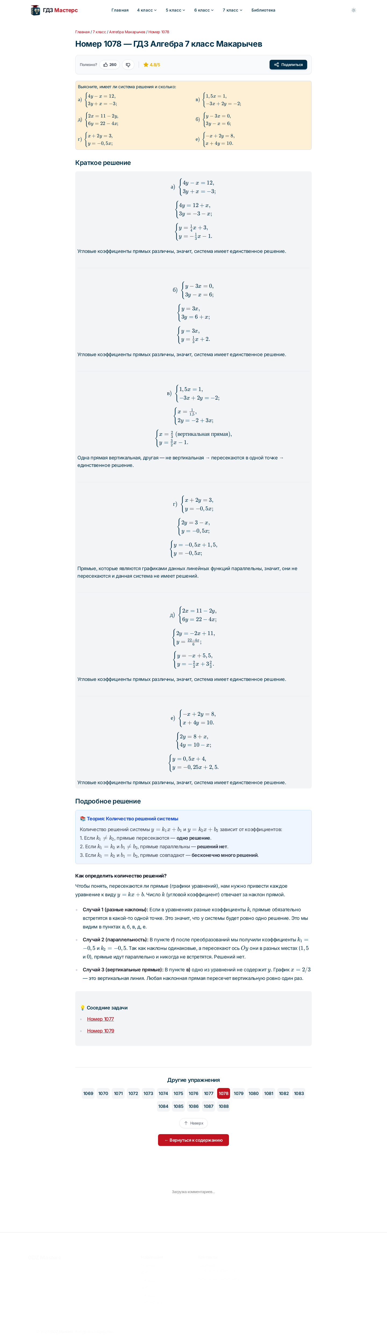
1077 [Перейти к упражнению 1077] (208, 1093)
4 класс (147, 10)
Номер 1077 (100, 1019)
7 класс (233, 10)
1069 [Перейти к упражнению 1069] (88, 1093)
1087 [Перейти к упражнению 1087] (208, 1106)
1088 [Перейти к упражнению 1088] (223, 1106)
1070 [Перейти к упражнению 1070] (103, 1093)
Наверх (193, 1123)
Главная (120, 10)
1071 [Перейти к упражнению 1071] (118, 1093)
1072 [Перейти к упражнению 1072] (133, 1093)
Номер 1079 (100, 1031)
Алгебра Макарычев (127, 31)
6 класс (204, 10)
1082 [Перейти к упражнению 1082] (284, 1093)
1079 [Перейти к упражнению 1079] (238, 1093)
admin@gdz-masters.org (219, 1275)
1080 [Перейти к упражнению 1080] (254, 1093)
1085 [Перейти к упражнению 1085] (178, 1106)
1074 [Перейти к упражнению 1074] (163, 1093)
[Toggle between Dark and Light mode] (353, 10)
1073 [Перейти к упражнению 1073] (148, 1093)
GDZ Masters (44, 1254)
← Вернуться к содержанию (193, 1140)
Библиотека (264, 10)
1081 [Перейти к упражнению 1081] (268, 1093)
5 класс (176, 10)
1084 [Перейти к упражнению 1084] (163, 1106)
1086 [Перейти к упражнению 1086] (193, 1106)
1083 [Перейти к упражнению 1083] (299, 1093)
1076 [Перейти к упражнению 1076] (193, 1093)
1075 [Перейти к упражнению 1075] (178, 1093)
